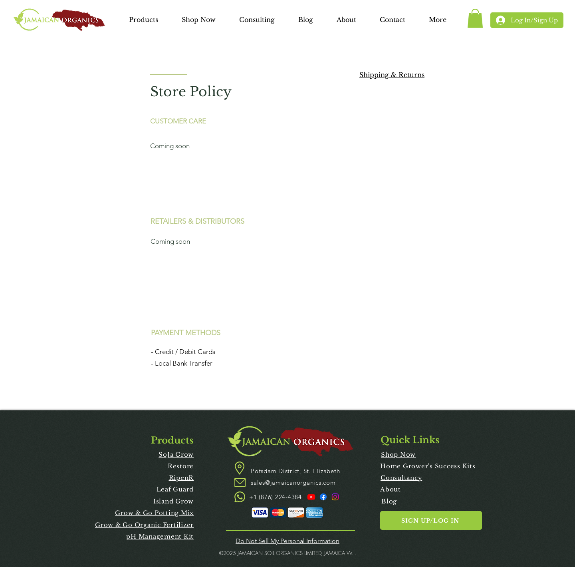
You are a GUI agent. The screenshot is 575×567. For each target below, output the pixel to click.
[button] (143, 20)
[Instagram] (335, 496)
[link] (475, 18)
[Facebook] (323, 496)
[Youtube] (311, 496)
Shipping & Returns (391, 75)
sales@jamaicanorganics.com (293, 482)
